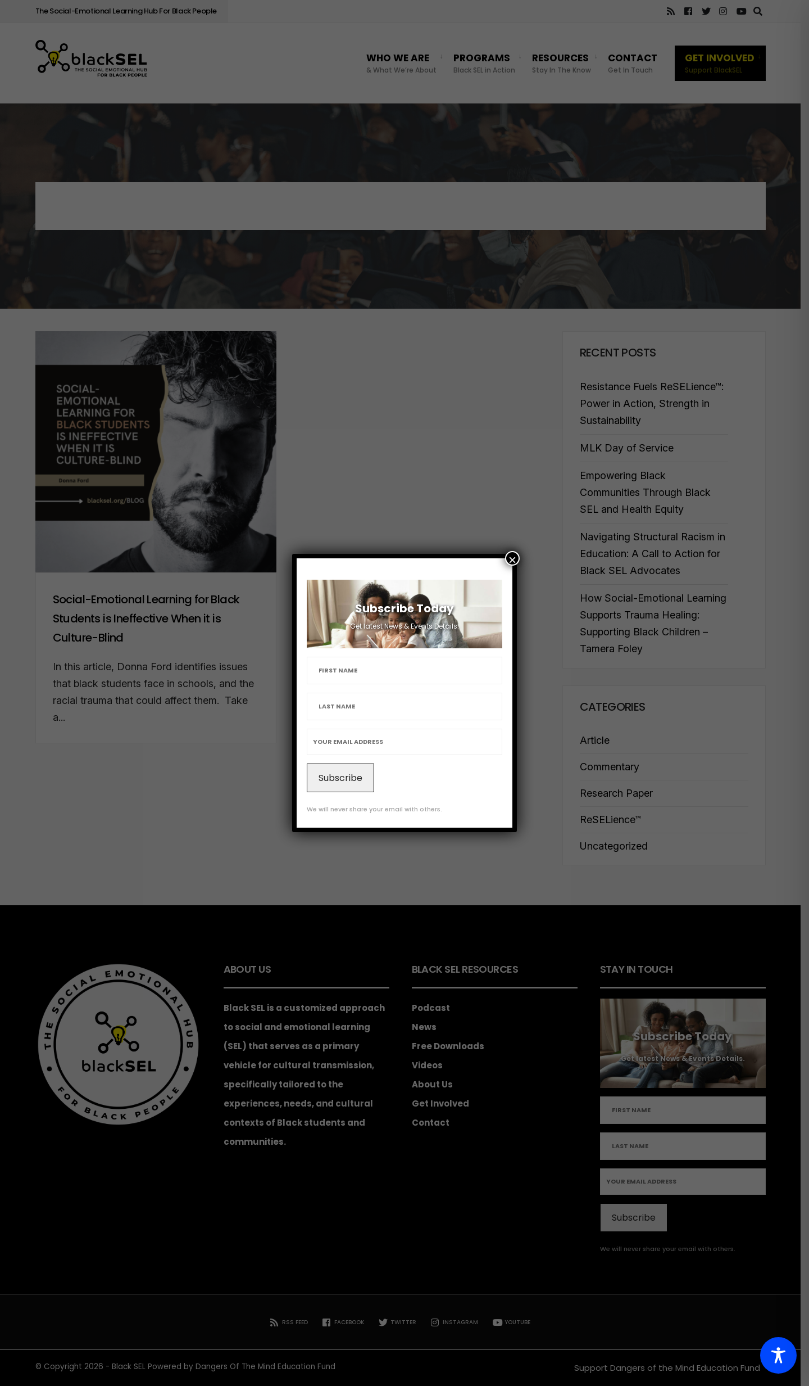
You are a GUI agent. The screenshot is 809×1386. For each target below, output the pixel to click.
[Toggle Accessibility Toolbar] (778, 1355)
